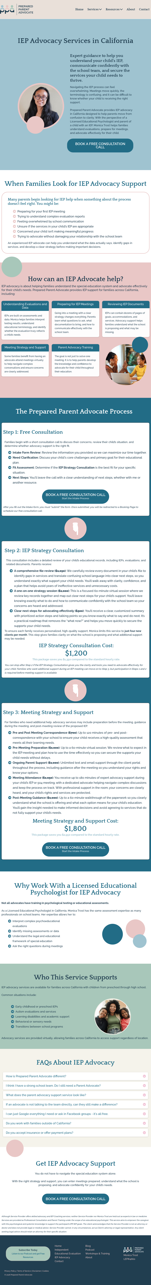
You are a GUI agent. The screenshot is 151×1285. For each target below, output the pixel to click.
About (131, 9)
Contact (144, 9)
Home (79, 9)
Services (94, 9)
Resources (114, 9)
